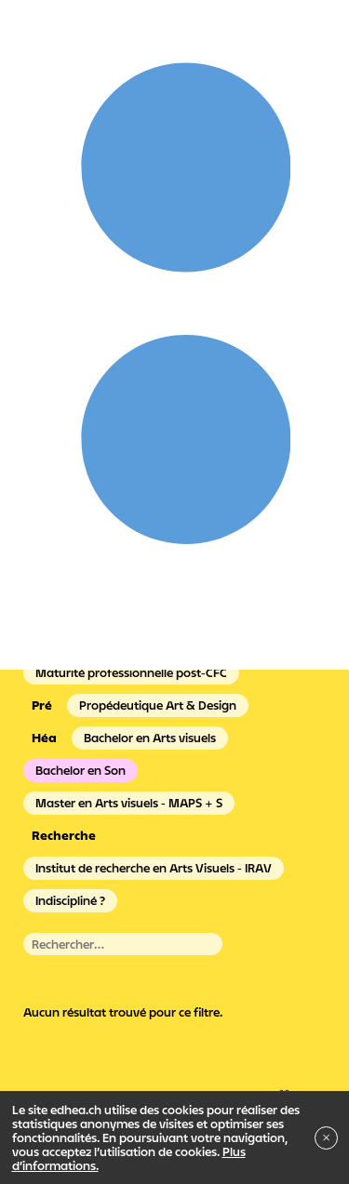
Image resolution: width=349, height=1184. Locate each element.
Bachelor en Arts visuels (150, 737)
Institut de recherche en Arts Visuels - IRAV (153, 867)
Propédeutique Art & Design (157, 705)
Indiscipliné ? (70, 900)
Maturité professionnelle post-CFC (131, 672)
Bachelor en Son (80, 770)
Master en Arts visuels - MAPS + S (128, 802)
